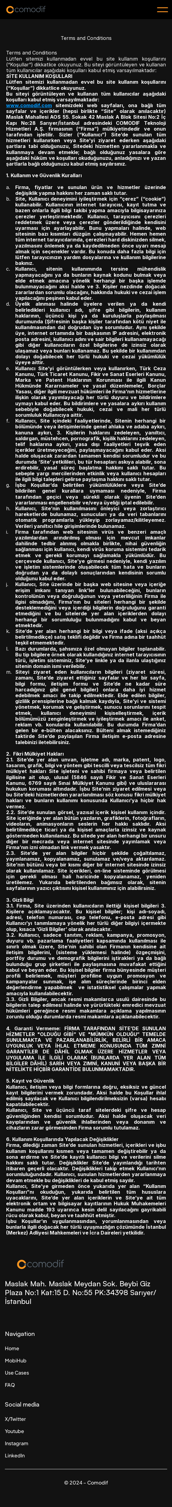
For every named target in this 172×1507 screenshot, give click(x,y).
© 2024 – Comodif (86, 1482)
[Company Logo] (86, 1264)
